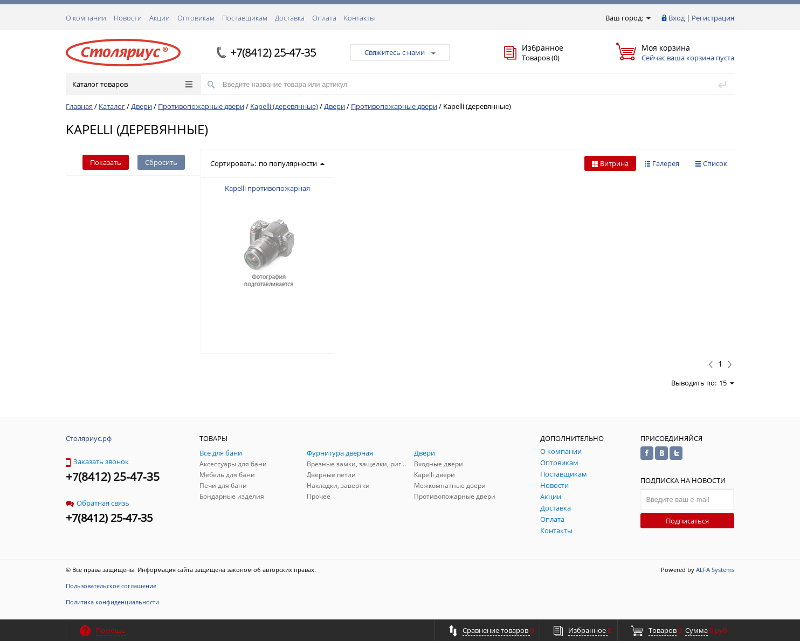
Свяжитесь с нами (400, 52)
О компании (86, 18)
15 (726, 383)
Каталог (112, 106)
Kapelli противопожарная (267, 188)
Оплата (324, 18)
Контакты (359, 18)
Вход (676, 18)
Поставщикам (244, 18)
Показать (105, 162)
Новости (128, 18)
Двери (141, 106)
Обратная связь (97, 503)
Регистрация (713, 18)
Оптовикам (196, 18)
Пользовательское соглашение (111, 586)
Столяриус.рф (89, 438)
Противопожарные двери (201, 106)
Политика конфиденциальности (112, 602)
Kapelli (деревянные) (284, 106)
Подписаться (687, 521)
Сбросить (161, 162)
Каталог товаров (132, 84)
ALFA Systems (715, 570)
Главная (79, 106)
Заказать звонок (97, 461)
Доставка (290, 18)
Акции (159, 18)
